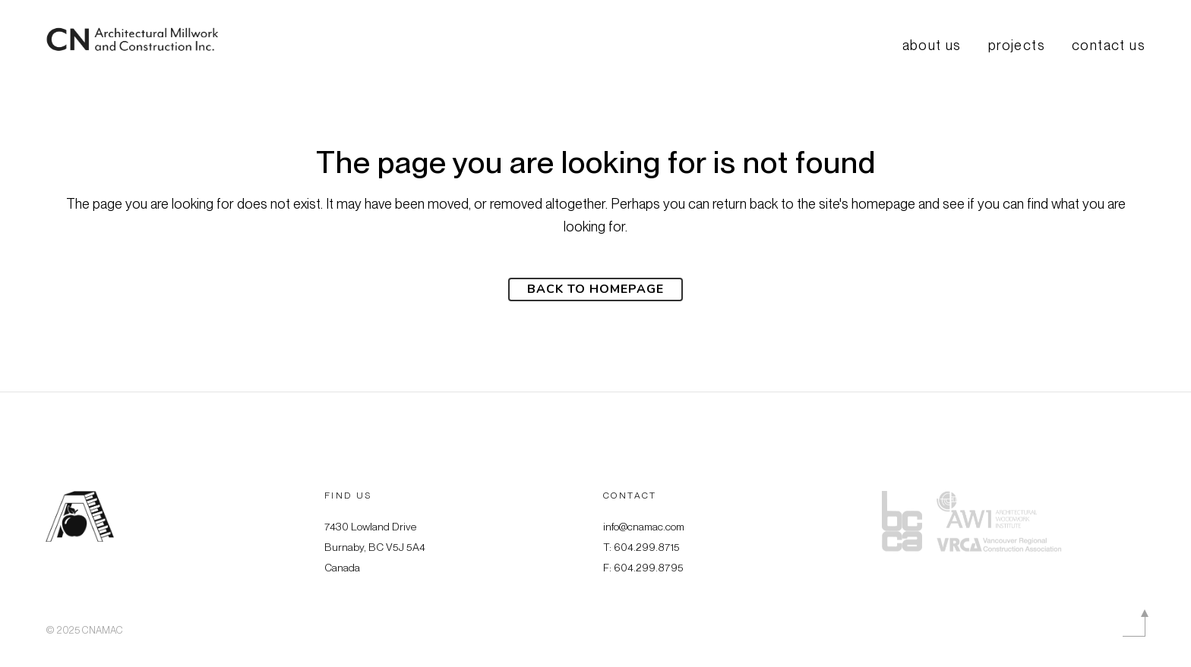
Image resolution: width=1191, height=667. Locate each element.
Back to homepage (595, 289)
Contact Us (1108, 45)
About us (932, 45)
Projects (1016, 45)
